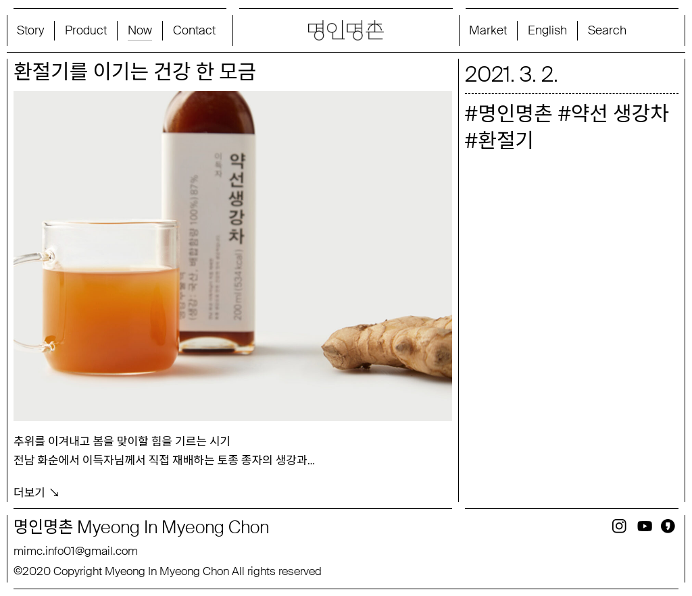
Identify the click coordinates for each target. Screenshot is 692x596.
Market (488, 30)
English (547, 30)
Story (30, 30)
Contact (194, 30)
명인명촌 (515, 114)
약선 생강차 (620, 114)
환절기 (506, 141)
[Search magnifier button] (629, 30)
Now (140, 30)
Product (86, 30)
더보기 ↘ (37, 491)
